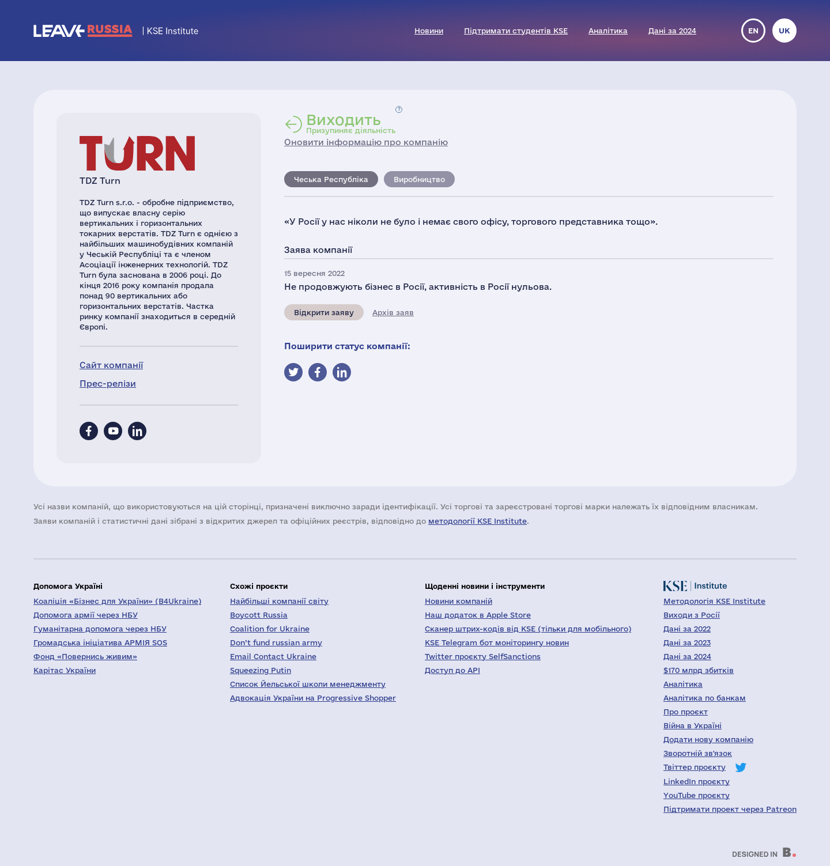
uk (784, 31)
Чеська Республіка (331, 179)
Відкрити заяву (324, 312)
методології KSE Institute (477, 521)
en (753, 31)
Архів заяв (393, 312)
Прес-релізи (108, 383)
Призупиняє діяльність (350, 123)
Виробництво (419, 179)
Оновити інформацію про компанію (366, 142)
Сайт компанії (111, 365)
